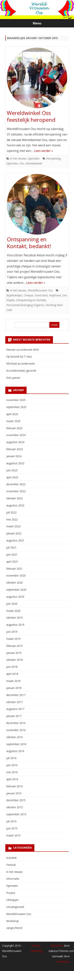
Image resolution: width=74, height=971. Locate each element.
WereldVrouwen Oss (40, 290)
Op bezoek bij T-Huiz (19, 356)
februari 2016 (14, 786)
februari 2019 (14, 646)
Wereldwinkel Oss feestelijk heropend (31, 116)
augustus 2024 (15, 442)
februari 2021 (14, 568)
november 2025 (16, 400)
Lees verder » (43, 151)
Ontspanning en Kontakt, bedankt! (29, 243)
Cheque (28, 295)
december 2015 (15, 800)
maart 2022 (13, 526)
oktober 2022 (14, 498)
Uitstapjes (12, 900)
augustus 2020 (15, 596)
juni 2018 (11, 667)
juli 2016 (11, 758)
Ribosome (57, 945)
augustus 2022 (15, 505)
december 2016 (15, 723)
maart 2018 (13, 681)
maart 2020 (13, 611)
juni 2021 (11, 554)
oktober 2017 (14, 702)
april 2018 (12, 674)
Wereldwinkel (34, 163)
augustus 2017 (15, 709)
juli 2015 (11, 821)
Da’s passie (13, 377)
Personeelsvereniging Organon (25, 305)
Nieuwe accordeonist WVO (22, 349)
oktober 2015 (14, 807)
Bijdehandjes (14, 295)
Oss (22, 163)
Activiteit (11, 858)
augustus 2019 (15, 624)
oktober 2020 (14, 582)
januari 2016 (13, 793)
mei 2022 (12, 519)
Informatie (12, 878)
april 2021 (12, 561)
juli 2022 (11, 512)
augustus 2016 (15, 751)
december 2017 (15, 695)
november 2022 (16, 491)
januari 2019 (13, 653)
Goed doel (41, 295)
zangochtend (14, 928)
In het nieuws (18, 158)
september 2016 (16, 744)
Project (10, 893)
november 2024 (16, 435)
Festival (11, 865)
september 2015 (16, 814)
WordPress (63, 961)
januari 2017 (13, 716)
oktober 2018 (14, 659)
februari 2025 (14, 428)
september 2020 (16, 589)
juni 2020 (11, 603)
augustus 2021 (15, 540)
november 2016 (16, 730)
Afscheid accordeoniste (20, 363)
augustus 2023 (15, 463)
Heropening (53, 158)
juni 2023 (11, 470)
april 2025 (12, 414)
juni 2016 (11, 765)
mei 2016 (12, 772)
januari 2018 (13, 688)
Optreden (33, 158)
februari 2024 (14, 449)
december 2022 (15, 484)
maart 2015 (13, 835)
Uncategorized (15, 907)
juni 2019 (11, 631)
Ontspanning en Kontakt (31, 300)
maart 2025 (13, 421)
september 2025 (16, 407)
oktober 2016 (14, 737)
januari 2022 (13, 533)
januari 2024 (13, 456)
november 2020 (16, 575)
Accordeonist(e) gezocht (21, 370)
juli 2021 (11, 547)
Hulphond (55, 295)
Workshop (12, 921)
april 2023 (12, 477)
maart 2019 (13, 639)
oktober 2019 (14, 617)
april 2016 (12, 779)
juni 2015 (11, 828)
